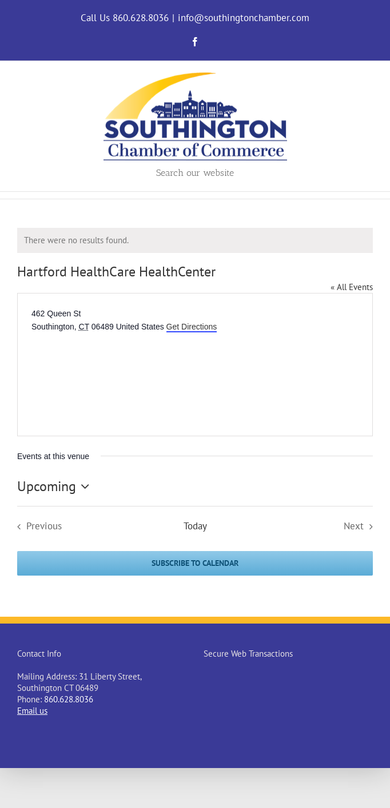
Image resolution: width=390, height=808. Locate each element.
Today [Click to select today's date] (195, 526)
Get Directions (191, 326)
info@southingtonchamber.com (243, 17)
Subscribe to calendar (195, 563)
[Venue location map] (117, 376)
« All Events (352, 287)
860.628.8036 (68, 699)
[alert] (195, 240)
